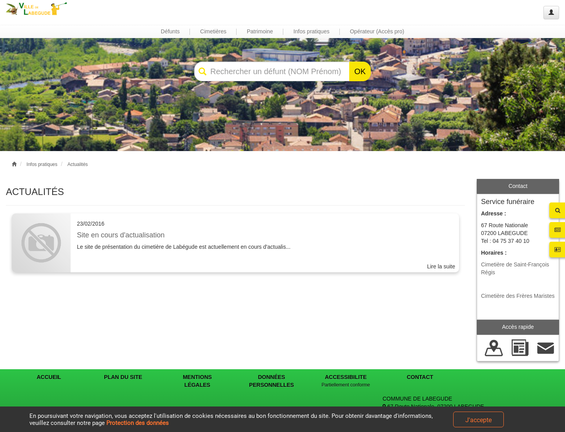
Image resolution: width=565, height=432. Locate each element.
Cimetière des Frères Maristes (518, 296)
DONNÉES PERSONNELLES (271, 381)
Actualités (77, 164)
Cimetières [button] (213, 31)
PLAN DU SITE (123, 377)
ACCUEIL (48, 377)
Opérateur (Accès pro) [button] (377, 31)
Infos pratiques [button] (311, 31)
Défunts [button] (170, 31)
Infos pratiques (42, 164)
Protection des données (137, 423)
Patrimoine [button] (260, 31)
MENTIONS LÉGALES (197, 381)
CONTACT (420, 377)
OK (360, 71)
